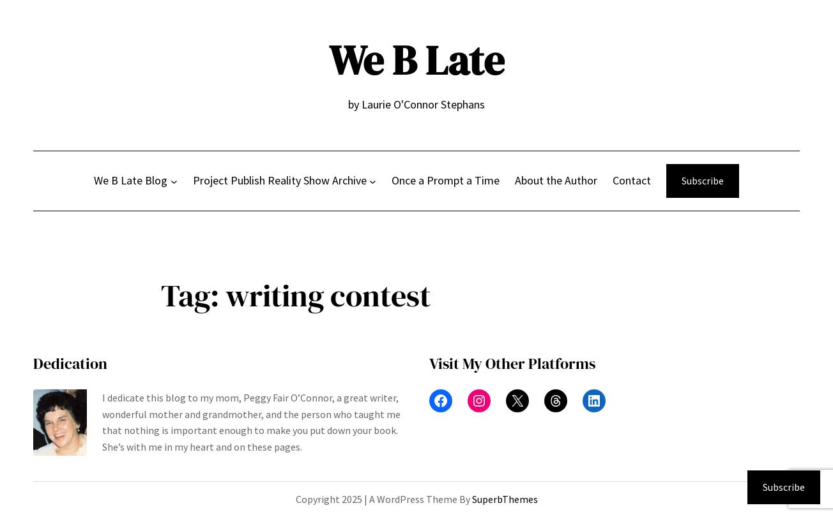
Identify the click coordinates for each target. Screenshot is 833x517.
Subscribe (703, 180)
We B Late (416, 60)
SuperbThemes (505, 499)
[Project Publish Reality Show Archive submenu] (372, 180)
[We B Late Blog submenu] (174, 180)
